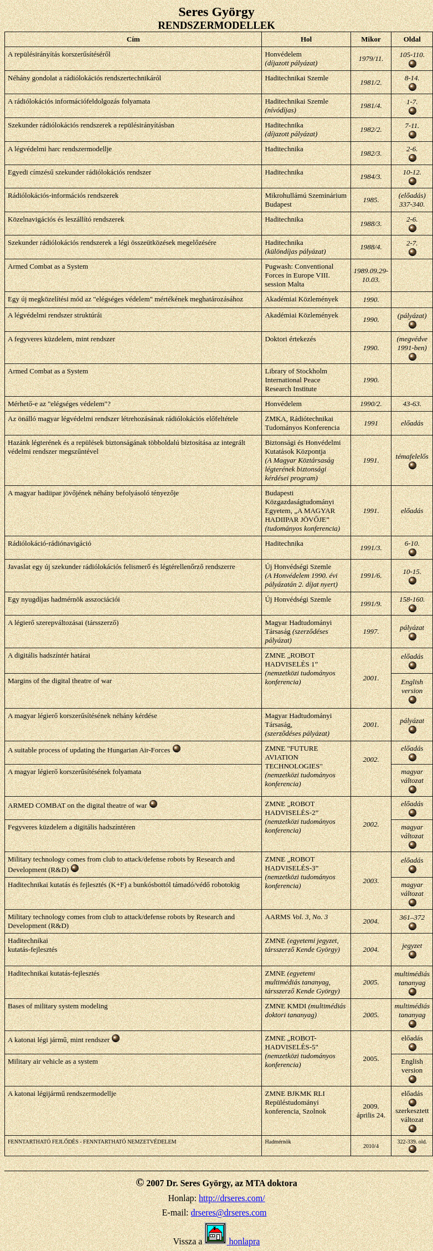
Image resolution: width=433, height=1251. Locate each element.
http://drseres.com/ (232, 1198)
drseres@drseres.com (229, 1212)
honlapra (232, 1241)
